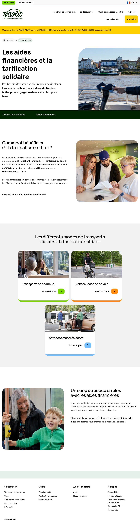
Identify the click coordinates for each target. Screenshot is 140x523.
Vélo (6, 496)
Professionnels (25, 2)
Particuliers (9, 2)
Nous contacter (80, 496)
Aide (75, 492)
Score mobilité (45, 499)
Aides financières (46, 114)
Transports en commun (14, 492)
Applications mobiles (48, 496)
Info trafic (131, 19)
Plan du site (113, 510)
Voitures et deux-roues (14, 499)
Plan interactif (45, 492)
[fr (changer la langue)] (132, 2)
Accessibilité (113, 492)
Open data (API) (115, 506)
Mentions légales (115, 496)
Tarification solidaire (13, 114)
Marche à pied (10, 503)
